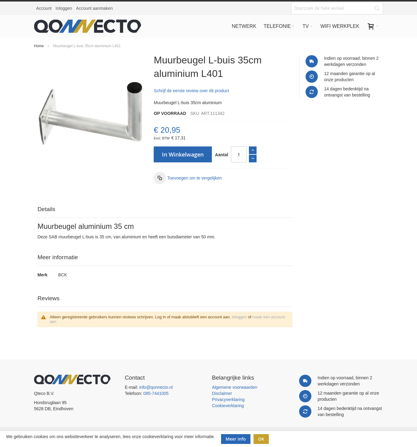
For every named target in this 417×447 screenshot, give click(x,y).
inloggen (239, 317)
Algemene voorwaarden (234, 387)
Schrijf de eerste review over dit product (191, 90)
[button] (188, 178)
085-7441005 (156, 393)
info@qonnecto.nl (156, 387)
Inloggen (64, 8)
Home (39, 46)
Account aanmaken (94, 8)
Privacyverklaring (228, 399)
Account (44, 8)
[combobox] (337, 8)
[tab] (164, 209)
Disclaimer (222, 393)
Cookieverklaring (228, 405)
